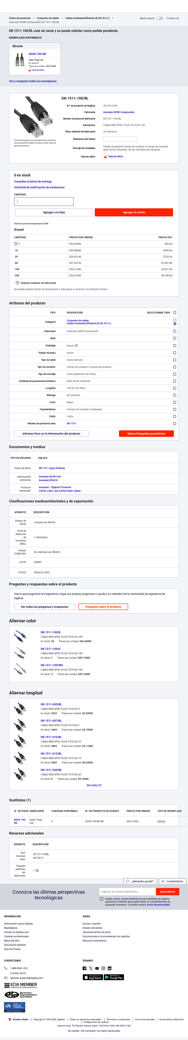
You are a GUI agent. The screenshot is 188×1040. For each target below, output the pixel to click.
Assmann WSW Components (118, 112)
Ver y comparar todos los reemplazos (32, 81)
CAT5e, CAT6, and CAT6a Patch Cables (60, 491)
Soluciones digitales (15, 945)
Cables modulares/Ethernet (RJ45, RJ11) (87, 18)
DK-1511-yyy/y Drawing (52, 468)
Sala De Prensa (12, 949)
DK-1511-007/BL (51, 720)
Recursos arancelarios (95, 940)
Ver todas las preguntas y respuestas (44, 606)
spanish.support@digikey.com (23, 978)
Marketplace (10, 928)
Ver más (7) (94, 785)
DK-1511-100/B (50, 632)
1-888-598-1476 (16, 969)
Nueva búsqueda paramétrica (146, 433)
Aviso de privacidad (158, 904)
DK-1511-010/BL (51, 737)
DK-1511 (71, 423)
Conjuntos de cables (48, 18)
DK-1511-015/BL (51, 753)
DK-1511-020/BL (51, 770)
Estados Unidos (18, 1019)
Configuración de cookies (96, 1022)
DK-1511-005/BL (51, 704)
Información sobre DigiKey (18, 923)
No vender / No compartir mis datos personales (94, 1031)
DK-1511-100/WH (52, 665)
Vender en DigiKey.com (16, 932)
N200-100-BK (37, 54)
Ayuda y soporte (91, 923)
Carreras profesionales (16, 936)
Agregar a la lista (54, 212)
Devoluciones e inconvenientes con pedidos (106, 936)
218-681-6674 (15, 973)
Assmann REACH (48, 480)
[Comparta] (172, 18)
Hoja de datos (113, 156)
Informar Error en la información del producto (51, 433)
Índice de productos (20, 18)
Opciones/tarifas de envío (97, 932)
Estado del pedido (92, 928)
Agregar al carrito (134, 212)
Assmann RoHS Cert (50, 476)
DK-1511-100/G (51, 648)
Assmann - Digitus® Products (55, 487)
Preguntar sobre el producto (103, 606)
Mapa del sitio (11, 940)
